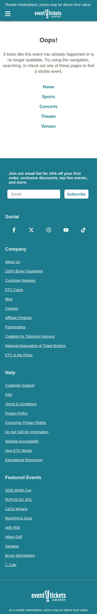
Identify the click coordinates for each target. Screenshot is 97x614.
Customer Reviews (20, 280)
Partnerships (15, 327)
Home (48, 87)
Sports (48, 97)
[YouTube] (65, 230)
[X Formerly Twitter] (31, 230)
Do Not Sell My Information (26, 432)
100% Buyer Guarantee (24, 271)
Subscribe (76, 194)
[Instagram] (48, 230)
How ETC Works (18, 451)
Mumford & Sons (18, 518)
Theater (48, 116)
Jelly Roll (12, 527)
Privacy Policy (16, 413)
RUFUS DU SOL (18, 499)
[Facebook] (14, 230)
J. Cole (11, 565)
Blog (8, 299)
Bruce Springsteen (20, 555)
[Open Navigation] (8, 13)
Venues (48, 126)
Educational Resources (23, 460)
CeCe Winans (16, 509)
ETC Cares (14, 290)
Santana (12, 546)
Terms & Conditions (20, 404)
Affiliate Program (18, 318)
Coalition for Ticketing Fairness (30, 336)
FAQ (8, 395)
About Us (12, 262)
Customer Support (20, 385)
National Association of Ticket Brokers (35, 346)
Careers (11, 308)
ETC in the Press (19, 355)
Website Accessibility (22, 441)
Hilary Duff (13, 537)
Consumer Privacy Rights (25, 423)
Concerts (48, 106)
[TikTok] (83, 230)
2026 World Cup (18, 490)
